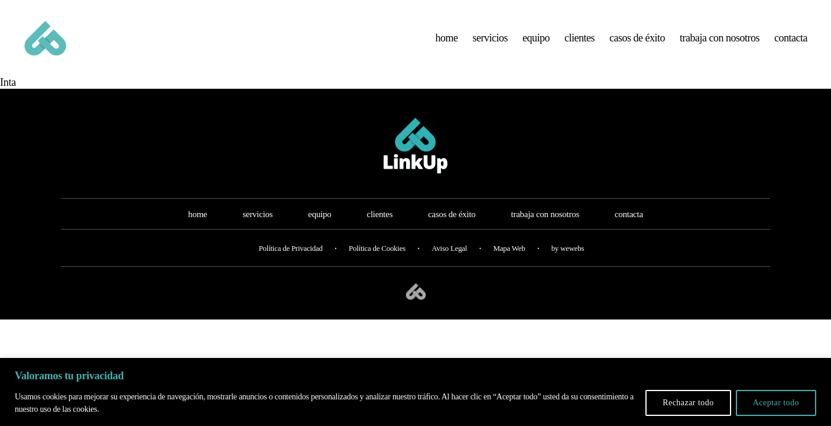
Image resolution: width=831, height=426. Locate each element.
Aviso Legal (449, 258)
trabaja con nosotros (719, 43)
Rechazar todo (688, 402)
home (447, 43)
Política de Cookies (377, 258)
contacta (790, 43)
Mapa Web (509, 258)
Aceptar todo (776, 402)
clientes (579, 43)
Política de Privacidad (291, 258)
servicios (490, 43)
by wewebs (568, 258)
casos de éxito (637, 43)
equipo (536, 43)
